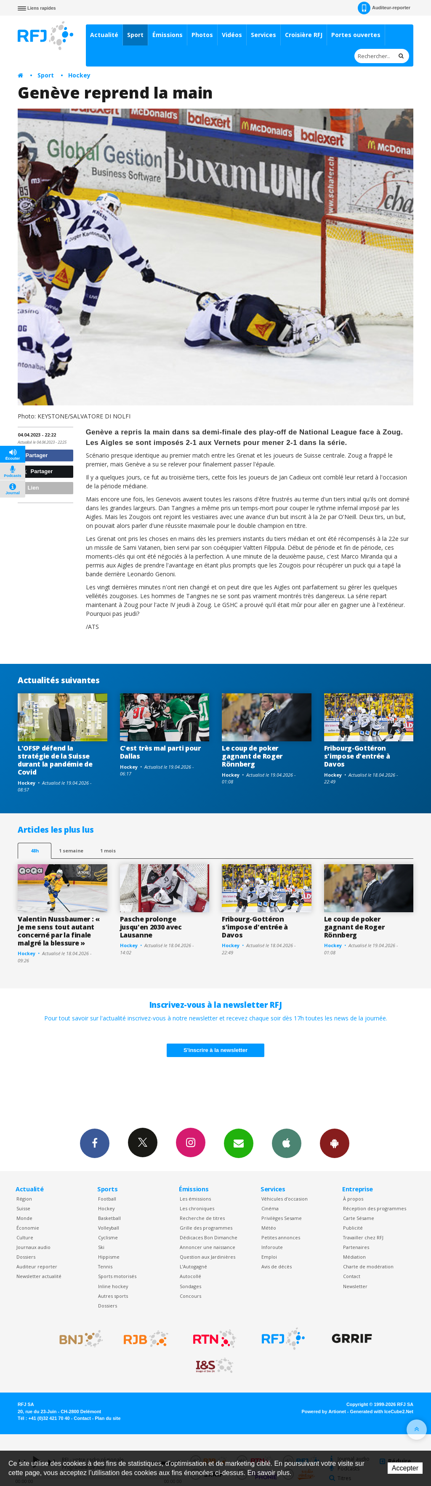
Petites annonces (280, 1237)
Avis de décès (276, 1266)
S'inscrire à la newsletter (215, 1050)
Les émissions (195, 1198)
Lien (29, 488)
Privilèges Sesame (281, 1218)
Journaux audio (33, 1247)
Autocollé (190, 1276)
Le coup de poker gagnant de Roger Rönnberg (252, 756)
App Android (334, 1143)
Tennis (105, 1266)
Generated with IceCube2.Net (381, 1411)
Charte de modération (368, 1266)
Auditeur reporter (36, 1266)
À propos (353, 1198)
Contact (351, 1276)
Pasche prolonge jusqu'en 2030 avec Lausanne (151, 927)
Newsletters (238, 1143)
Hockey (79, 75)
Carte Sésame (358, 1218)
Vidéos (232, 35)
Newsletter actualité (38, 1276)
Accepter (405, 1468)
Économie (27, 1227)
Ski (101, 1247)
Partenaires (356, 1247)
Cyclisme (108, 1237)
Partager (34, 455)
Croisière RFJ (303, 35)
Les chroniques (197, 1208)
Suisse (23, 1208)
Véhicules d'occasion (284, 1198)
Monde (24, 1218)
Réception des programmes (374, 1208)
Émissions (167, 35)
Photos (202, 35)
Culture (24, 1237)
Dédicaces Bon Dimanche (208, 1237)
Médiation (354, 1257)
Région (24, 1198)
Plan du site (107, 1418)
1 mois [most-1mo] (108, 850)
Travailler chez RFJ (363, 1237)
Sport (135, 35)
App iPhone (286, 1143)
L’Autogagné (193, 1266)
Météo (268, 1227)
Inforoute (272, 1247)
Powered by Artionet (324, 1411)
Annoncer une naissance (207, 1247)
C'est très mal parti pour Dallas (160, 752)
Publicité (353, 1227)
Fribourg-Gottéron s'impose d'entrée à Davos (357, 756)
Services (263, 35)
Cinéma (270, 1208)
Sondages (190, 1286)
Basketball (109, 1218)
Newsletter (355, 1286)
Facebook (94, 1143)
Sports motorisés (117, 1276)
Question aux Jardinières (207, 1257)
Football (107, 1198)
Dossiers (25, 1257)
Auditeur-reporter (384, 8)
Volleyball (108, 1227)
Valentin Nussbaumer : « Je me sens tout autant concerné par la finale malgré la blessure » (59, 931)
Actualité (104, 35)
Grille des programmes (206, 1227)
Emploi (269, 1257)
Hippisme (109, 1257)
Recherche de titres (202, 1218)
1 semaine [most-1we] (71, 850)
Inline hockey (113, 1286)
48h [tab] (35, 850)
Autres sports (113, 1296)
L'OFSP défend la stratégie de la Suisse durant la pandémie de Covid (55, 760)
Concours (190, 1296)
